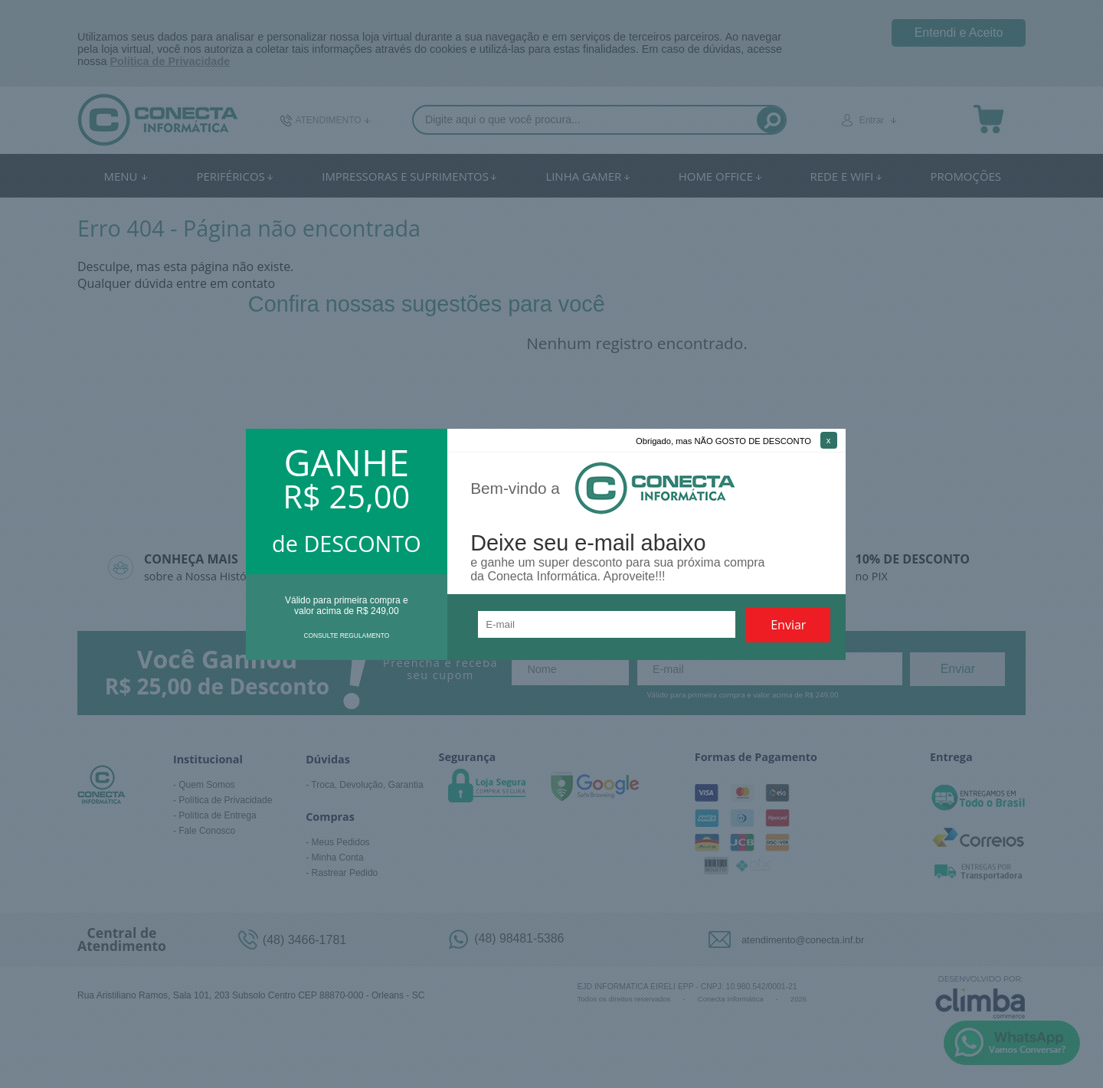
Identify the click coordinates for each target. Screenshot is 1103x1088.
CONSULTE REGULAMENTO (346, 635)
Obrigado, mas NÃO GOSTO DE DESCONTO (723, 441)
